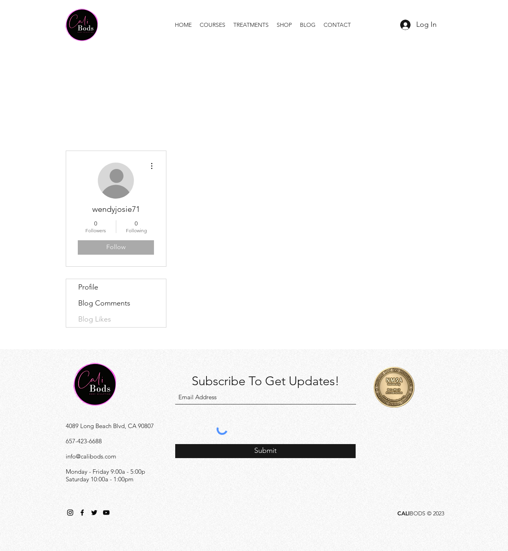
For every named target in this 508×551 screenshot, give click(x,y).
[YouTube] (106, 513)
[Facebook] (82, 513)
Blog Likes (94, 319)
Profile (88, 287)
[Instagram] (70, 513)
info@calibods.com (91, 456)
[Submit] (265, 451)
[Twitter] (94, 513)
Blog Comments (104, 303)
